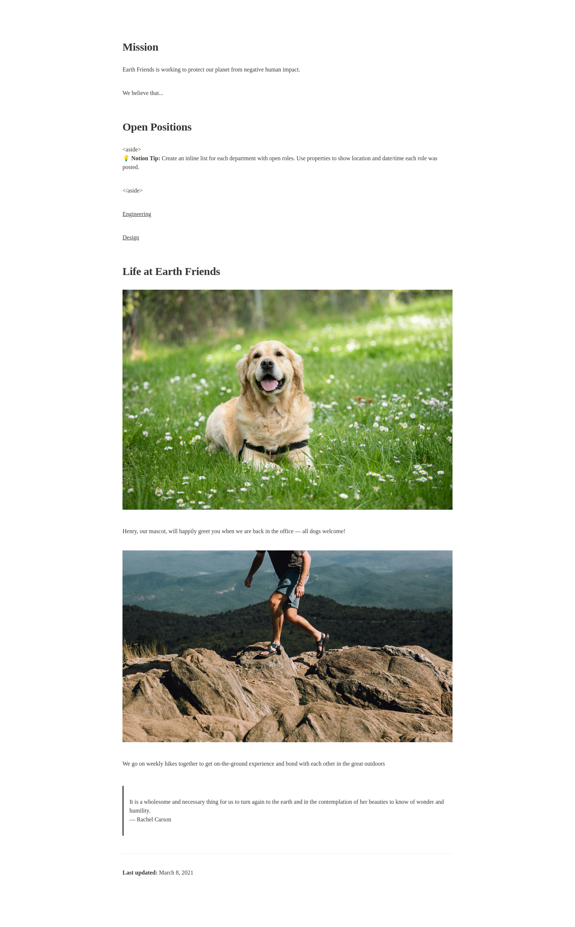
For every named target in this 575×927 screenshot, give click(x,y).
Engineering (136, 214)
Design (130, 237)
